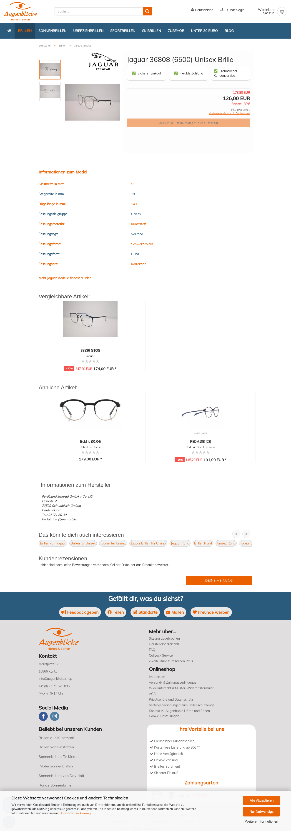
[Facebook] (43, 716)
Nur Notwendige (261, 812)
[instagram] (54, 716)
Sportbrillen (122, 31)
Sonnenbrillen (52, 31)
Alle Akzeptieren (261, 801)
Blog (229, 31)
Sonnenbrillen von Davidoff (61, 775)
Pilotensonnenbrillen (56, 766)
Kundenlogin (232, 10)
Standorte (145, 612)
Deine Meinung (219, 581)
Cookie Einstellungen (164, 716)
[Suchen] (147, 11)
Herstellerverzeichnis (164, 644)
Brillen (25, 31)
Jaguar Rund (180, 543)
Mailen (175, 612)
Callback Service (161, 655)
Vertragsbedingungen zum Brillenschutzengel (182, 705)
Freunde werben (211, 612)
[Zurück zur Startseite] (9, 31)
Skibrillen (151, 31)
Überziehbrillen (88, 31)
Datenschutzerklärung (75, 813)
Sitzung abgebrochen (164, 638)
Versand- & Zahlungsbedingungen (173, 682)
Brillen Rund (203, 543)
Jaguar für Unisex (113, 543)
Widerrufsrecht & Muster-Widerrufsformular (181, 688)
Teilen (116, 612)
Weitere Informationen (261, 821)
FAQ (152, 650)
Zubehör (176, 31)
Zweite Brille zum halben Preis (171, 661)
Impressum (157, 677)
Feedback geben (80, 612)
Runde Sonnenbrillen (56, 785)
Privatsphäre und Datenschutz (171, 699)
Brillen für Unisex (83, 543)
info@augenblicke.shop (55, 679)
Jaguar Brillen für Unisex (148, 543)
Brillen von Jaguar (53, 543)
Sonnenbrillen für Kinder (59, 756)
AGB (152, 694)
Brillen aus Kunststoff (56, 737)
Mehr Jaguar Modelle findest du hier (65, 278)
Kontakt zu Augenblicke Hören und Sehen (179, 711)
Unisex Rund (226, 543)
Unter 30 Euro (204, 31)
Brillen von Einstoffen (56, 747)
